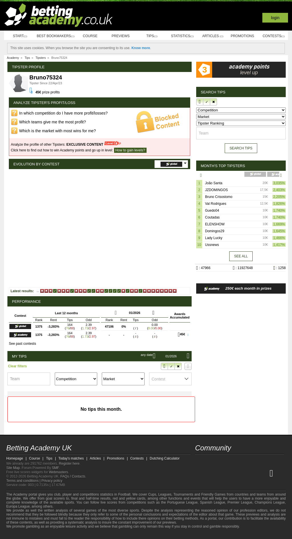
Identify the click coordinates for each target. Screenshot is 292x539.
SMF (55, 468)
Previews (123, 36)
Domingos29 (214, 231)
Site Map (13, 468)
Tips (153, 36)
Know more (140, 48)
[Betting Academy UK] (200, 473)
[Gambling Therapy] (59, 534)
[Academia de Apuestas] (242, 473)
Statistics (183, 36)
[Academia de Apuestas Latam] (253, 473)
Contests (273, 36)
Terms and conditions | (23, 481)
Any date (138, 354)
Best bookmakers (56, 36)
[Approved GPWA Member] (40, 534)
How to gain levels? (130, 150)
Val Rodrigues (215, 203)
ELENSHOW (215, 224)
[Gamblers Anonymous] (67, 534)
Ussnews (212, 245)
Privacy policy (51, 481)
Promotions (243, 36)
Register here (69, 464)
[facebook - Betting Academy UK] (200, 461)
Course (92, 36)
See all (241, 256)
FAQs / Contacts (72, 476)
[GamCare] (51, 534)
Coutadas (212, 217)
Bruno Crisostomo (218, 197)
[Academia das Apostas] (210, 473)
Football (124, 494)
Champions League (270, 502)
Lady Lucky (213, 238)
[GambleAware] (19, 534)
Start (19, 36)
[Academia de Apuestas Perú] (264, 473)
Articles (213, 36)
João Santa (213, 183)
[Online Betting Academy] (232, 473)
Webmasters (58, 472)
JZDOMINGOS (216, 190)
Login (275, 17)
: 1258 (278, 267)
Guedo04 (212, 210)
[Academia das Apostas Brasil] (221, 473)
